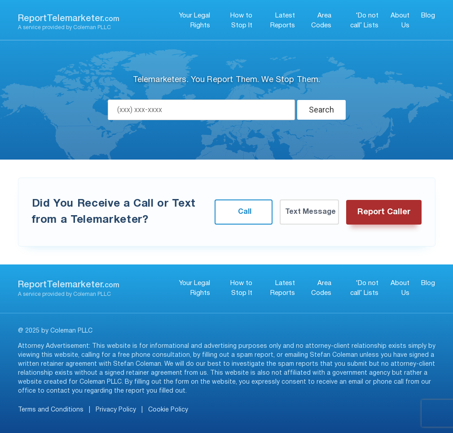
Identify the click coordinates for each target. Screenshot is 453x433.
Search (321, 109)
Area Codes (321, 21)
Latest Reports (282, 21)
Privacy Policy (116, 410)
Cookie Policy (168, 410)
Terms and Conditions (51, 410)
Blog (428, 16)
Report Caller (383, 212)
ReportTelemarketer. (68, 19)
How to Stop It (241, 21)
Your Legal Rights (194, 21)
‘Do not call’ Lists (364, 21)
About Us (400, 21)
